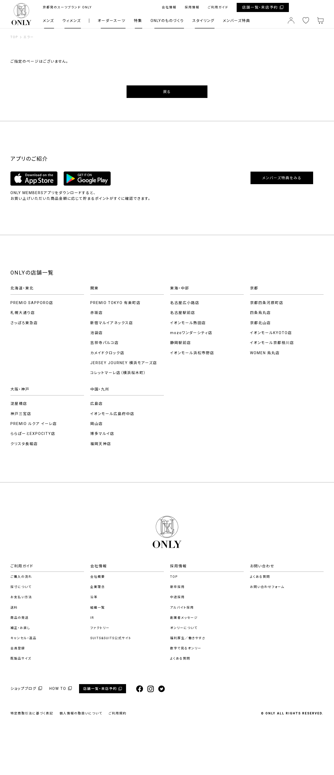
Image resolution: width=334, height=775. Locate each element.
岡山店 (96, 424)
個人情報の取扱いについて (80, 713)
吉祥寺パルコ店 (104, 343)
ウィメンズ (71, 21)
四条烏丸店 (260, 313)
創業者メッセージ (184, 618)
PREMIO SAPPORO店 (31, 303)
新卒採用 (177, 587)
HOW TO (57, 688)
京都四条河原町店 (266, 303)
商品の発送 (19, 618)
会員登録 (17, 648)
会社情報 (169, 7)
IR (92, 618)
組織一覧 (97, 607)
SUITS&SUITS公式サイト (111, 638)
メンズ (48, 21)
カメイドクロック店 (107, 353)
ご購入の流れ (21, 577)
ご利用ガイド (218, 7)
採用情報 (192, 7)
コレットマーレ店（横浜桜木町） (118, 373)
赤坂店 (96, 313)
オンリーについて (184, 628)
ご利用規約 (118, 713)
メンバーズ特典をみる (282, 178)
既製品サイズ (20, 658)
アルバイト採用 (182, 607)
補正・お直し (20, 628)
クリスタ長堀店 (24, 444)
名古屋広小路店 (184, 303)
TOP (174, 577)
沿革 (94, 597)
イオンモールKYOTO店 (271, 333)
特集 (138, 21)
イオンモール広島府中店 (112, 414)
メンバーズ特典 (236, 21)
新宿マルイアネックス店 (111, 323)
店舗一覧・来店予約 (260, 7)
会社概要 (97, 577)
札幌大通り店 (22, 313)
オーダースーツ (112, 21)
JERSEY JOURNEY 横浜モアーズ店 (123, 363)
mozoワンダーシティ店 (191, 333)
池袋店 (96, 333)
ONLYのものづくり (167, 21)
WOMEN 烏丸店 (265, 353)
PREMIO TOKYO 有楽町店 (115, 303)
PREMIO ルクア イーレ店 (33, 424)
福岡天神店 (100, 444)
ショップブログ (23, 688)
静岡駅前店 (180, 343)
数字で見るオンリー (185, 648)
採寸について (21, 587)
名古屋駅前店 (182, 313)
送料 (14, 607)
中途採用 (177, 597)
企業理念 (97, 587)
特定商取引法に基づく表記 (31, 713)
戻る (167, 92)
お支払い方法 (21, 597)
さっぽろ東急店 (24, 323)
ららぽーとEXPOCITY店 (32, 434)
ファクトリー (100, 628)
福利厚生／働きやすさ (187, 638)
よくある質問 (180, 658)
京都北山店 (260, 323)
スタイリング (203, 21)
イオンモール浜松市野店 (192, 353)
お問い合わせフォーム (267, 587)
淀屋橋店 (18, 403)
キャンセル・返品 (23, 638)
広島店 (96, 403)
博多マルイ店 (102, 434)
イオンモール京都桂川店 (272, 343)
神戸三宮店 (20, 414)
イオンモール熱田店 (188, 323)
